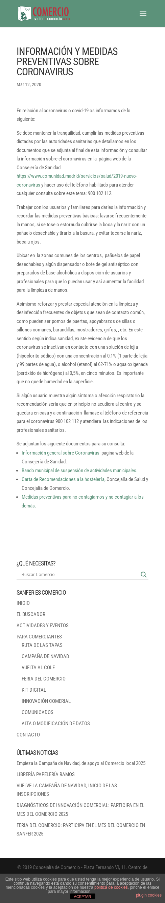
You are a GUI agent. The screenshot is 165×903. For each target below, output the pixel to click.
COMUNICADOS (37, 712)
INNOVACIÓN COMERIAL (46, 701)
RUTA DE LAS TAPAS (42, 645)
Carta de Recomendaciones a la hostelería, (63, 479)
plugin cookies (149, 895)
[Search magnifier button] (143, 574)
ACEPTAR (82, 897)
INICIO (23, 603)
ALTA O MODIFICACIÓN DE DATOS (56, 724)
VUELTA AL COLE (38, 668)
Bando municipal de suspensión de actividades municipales (79, 470)
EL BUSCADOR (31, 614)
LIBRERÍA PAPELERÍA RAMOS (46, 774)
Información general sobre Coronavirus (60, 453)
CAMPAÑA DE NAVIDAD (45, 656)
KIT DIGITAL (34, 690)
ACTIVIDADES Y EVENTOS (43, 625)
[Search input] (79, 574)
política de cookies (111, 887)
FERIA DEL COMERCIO (44, 679)
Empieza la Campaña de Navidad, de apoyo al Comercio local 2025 (81, 763)
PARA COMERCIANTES (39, 637)
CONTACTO (28, 735)
